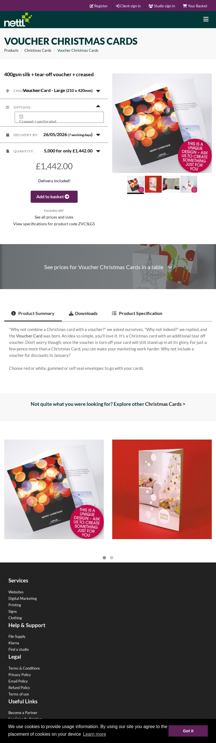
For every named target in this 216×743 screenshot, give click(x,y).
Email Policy (18, 681)
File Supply (17, 636)
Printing (14, 605)
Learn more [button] (94, 734)
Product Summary (33, 313)
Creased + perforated (37, 122)
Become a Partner (22, 712)
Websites (16, 592)
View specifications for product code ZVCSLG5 (54, 224)
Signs (12, 611)
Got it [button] (188, 731)
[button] (54, 90)
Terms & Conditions (24, 668)
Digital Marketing (22, 598)
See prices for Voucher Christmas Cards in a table (108, 267)
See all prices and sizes (54, 217)
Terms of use (18, 694)
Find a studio (18, 649)
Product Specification (137, 313)
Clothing (15, 618)
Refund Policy (19, 687)
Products (11, 50)
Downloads (83, 313)
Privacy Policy (19, 674)
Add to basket (54, 196)
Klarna (13, 643)
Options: (19, 107)
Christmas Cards (37, 50)
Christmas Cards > (165, 404)
